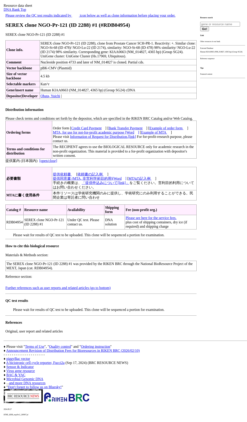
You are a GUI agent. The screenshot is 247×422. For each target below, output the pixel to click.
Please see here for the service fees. (151, 218)
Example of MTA (154, 132)
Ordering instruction (95, 346)
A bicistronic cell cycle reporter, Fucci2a (35, 363)
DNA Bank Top (15, 9)
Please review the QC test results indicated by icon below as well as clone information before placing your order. (90, 15)
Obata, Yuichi (50, 96)
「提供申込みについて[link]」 (105, 183)
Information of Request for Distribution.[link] (103, 137)
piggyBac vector (18, 359)
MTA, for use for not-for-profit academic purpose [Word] (96, 132)
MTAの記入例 (139, 178)
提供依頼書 (62, 174)
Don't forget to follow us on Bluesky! (35, 387)
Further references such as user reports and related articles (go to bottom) (58, 288)
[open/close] (48, 161)
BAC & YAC (15, 375)
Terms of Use (34, 346)
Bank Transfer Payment (126, 128)
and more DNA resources (27, 383)
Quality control (60, 346)
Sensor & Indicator (20, 367)
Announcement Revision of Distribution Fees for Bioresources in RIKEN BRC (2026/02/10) (73, 350)
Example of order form (166, 128)
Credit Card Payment (86, 128)
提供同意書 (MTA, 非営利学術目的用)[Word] (89, 178)
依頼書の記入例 (90, 174)
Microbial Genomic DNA (24, 379)
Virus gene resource (20, 371)
